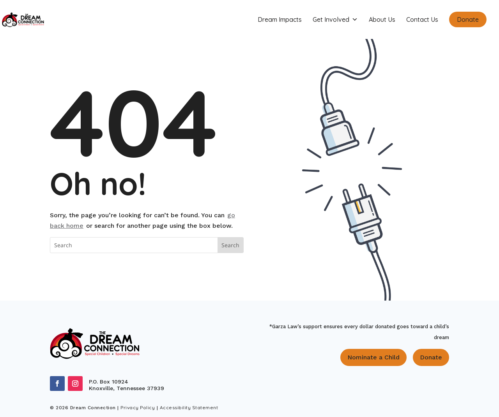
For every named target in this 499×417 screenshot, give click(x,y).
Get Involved (335, 19)
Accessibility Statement (189, 407)
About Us (382, 19)
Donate (468, 19)
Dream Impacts (280, 19)
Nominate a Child (373, 357)
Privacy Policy (137, 407)
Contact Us (422, 19)
